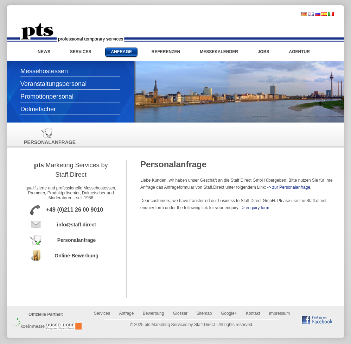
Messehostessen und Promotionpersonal (72, 32)
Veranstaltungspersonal (53, 83)
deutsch (304, 14)
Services (102, 313)
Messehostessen (44, 71)
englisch (311, 14)
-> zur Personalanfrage (288, 187)
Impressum (279, 313)
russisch (317, 14)
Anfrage (126, 313)
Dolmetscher (38, 109)
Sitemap (204, 313)
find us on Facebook (317, 319)
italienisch (331, 14)
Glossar (180, 313)
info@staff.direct (76, 224)
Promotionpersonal (47, 96)
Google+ (229, 313)
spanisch (324, 14)
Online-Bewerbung (76, 255)
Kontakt (253, 313)
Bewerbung (153, 313)
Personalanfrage (47, 136)
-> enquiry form (255, 207)
